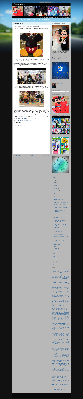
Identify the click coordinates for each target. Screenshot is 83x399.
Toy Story (57, 377)
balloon (60, 277)
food (63, 314)
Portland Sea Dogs (59, 356)
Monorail (59, 342)
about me (67, 270)
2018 (54, 256)
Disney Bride (66, 295)
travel (66, 377)
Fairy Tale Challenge (61, 311)
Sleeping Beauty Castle (56, 368)
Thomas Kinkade (55, 375)
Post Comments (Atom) (23, 158)
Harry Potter (62, 324)
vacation (59, 380)
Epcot (61, 309)
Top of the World (63, 376)
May (55, 196)
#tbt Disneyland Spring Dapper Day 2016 (61, 215)
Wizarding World (63, 388)
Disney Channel (59, 296)
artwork (53, 276)
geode (65, 317)
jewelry (56, 333)
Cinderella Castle (59, 288)
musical (53, 344)
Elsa (64, 308)
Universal (53, 380)
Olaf (60, 347)
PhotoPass (59, 353)
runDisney (55, 363)
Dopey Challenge (63, 305)
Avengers (67, 276)
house (58, 328)
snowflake (58, 369)
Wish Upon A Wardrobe (55, 388)
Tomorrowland (54, 376)
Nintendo (53, 347)
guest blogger (61, 320)
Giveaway (62, 318)
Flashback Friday (64, 313)
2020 (54, 253)
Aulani (56, 276)
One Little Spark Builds (60, 348)
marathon (53, 339)
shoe (55, 366)
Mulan (59, 343)
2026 (54, 177)
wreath (60, 389)
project (62, 357)
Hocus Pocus (54, 327)
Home (31, 155)
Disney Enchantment (61, 297)
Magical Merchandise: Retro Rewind (60, 207)
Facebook (55, 311)
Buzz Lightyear (59, 282)
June (55, 194)
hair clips (67, 320)
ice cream (67, 328)
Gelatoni (58, 317)
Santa (68, 363)
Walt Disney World (57, 384)
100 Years (55, 269)
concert (64, 289)
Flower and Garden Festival (57, 314)
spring (64, 370)
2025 (54, 179)
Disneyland (55, 303)
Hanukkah (61, 323)
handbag (53, 323)
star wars (55, 371)
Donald (58, 305)
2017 (54, 258)
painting (61, 350)
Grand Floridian (25, 120)
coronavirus (60, 291)
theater (61, 374)
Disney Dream (56, 297)
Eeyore (62, 308)
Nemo (66, 344)
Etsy (64, 309)
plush (53, 355)
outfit (68, 349)
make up (58, 338)
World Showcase (56, 389)
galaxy (66, 316)
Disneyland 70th (54, 304)
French (56, 316)
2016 (54, 259)
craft (57, 292)
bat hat (63, 277)
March (55, 246)
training (62, 377)
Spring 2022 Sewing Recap (59, 205)
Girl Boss (58, 318)
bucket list (54, 282)
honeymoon (21, 62)
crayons (60, 292)
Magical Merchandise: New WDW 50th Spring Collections (61, 238)
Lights (53, 335)
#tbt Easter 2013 (57, 227)
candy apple (54, 284)
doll (55, 305)
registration (53, 361)
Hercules (61, 325)
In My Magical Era (65, 329)
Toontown (57, 376)
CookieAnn (53, 291)
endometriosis (57, 309)
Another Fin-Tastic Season (58, 201)
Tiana (59, 375)
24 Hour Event (61, 269)
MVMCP (56, 344)
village (65, 381)
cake (63, 282)
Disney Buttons (54, 296)
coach (66, 288)
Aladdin (64, 272)
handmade (57, 323)
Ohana (58, 347)
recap (68, 360)
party (58, 351)
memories (67, 339)
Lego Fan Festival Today (58, 199)
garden (55, 317)
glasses (57, 319)
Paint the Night (57, 350)
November (56, 186)
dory (68, 305)
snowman (61, 369)
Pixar (58, 354)
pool (61, 355)
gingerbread (54, 318)
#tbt (52, 269)
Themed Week (66, 374)
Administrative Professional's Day (60, 204)
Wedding (59, 385)
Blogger (60, 395)
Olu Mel (62, 347)
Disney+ (62, 301)
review (60, 361)
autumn (64, 276)
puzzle (53, 359)
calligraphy (61, 283)
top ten (67, 376)
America (53, 273)
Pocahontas (58, 355)
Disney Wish (58, 301)
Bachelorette (56, 277)
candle (68, 283)
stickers (62, 371)
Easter (18, 120)
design (58, 295)
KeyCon (67, 333)
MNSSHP (53, 342)
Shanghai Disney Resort (61, 365)
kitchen (59, 334)
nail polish (59, 344)
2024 (54, 180)
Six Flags (58, 366)
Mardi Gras (57, 339)
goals (59, 319)
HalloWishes (67, 322)
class (64, 288)
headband (57, 325)
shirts (53, 366)
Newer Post (17, 155)
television (53, 374)
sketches (61, 366)
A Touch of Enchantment (59, 270)
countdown (54, 292)
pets (68, 351)
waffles (61, 383)
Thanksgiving (57, 374)
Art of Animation (66, 275)
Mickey (62, 341)
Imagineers (59, 329)
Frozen (58, 316)
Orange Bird (57, 349)
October (55, 188)
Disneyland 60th (64, 303)
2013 (54, 264)
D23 (68, 292)
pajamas (64, 350)
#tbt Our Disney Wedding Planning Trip (61, 202)
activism (59, 271)
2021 (54, 251)
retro (57, 361)
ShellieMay (67, 365)
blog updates (59, 279)
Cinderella (53, 288)
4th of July (66, 269)
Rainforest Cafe (55, 360)
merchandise (55, 341)
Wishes (60, 388)
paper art (67, 350)
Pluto (55, 355)
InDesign (54, 330)
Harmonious (57, 324)
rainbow (67, 359)
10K (58, 269)
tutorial (61, 378)
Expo (66, 309)
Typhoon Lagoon (66, 378)
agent (61, 272)
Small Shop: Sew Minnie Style (59, 233)
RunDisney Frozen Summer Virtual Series (61, 236)
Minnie (67, 341)
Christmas (60, 287)
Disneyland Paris (66, 304)
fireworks (59, 313)
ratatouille (64, 360)
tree (68, 377)
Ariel (63, 275)
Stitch (65, 371)
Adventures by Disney (55, 272)
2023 (54, 182)
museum (65, 343)
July (55, 193)
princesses (54, 357)
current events (64, 292)
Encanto (53, 309)
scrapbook (65, 364)
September (56, 190)
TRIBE (53, 378)
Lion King (56, 335)
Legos (64, 334)
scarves (53, 364)
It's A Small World (62, 332)
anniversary (60, 275)
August (55, 191)
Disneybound (66, 301)
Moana (57, 342)
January (55, 249)
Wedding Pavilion (65, 385)
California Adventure (56, 283)
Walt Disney (67, 383)
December (56, 185)
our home (65, 349)
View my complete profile (60, 84)
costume (67, 291)
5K (52, 270)
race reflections (62, 359)
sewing (55, 365)
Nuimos (56, 347)
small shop (62, 368)
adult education (65, 271)
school (61, 364)
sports (61, 370)
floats (68, 313)
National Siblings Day (58, 231)
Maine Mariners (54, 338)
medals (63, 339)
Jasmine (53, 333)
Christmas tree (66, 287)
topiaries (53, 377)
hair (64, 320)
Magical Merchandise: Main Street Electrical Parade (60, 221)
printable (58, 357)
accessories (54, 271)
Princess (67, 356)
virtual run (58, 383)
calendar (66, 282)
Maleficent (67, 338)
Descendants (54, 295)
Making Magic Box (63, 338)
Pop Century (64, 355)
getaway (68, 317)
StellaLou (59, 371)
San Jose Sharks (62, 363)
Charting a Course (57, 244)
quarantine (56, 359)
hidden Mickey (66, 325)
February (56, 248)
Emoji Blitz (67, 308)
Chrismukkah (54, 287)
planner (68, 354)
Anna (56, 275)
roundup (67, 361)
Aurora (58, 276)
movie (56, 343)
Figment (56, 313)
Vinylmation (54, 383)
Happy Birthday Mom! (58, 217)
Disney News (67, 297)
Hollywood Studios (65, 327)
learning (61, 334)
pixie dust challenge (63, 354)
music (68, 343)
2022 (54, 183)
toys (60, 377)
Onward (66, 348)
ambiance (67, 272)
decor (68, 293)
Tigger (62, 375)
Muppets (62, 343)
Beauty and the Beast (56, 278)
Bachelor (53, 277)
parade (53, 351)
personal (61, 351)
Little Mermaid (61, 335)
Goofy (62, 319)
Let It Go (67, 334)
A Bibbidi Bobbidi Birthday (58, 234)
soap (65, 369)
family (67, 311)
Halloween (61, 322)
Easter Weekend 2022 (58, 223)
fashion (57, 312)
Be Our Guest (66, 277)
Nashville (63, 344)
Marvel (60, 339)
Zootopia (63, 389)
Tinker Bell (67, 375)
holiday (59, 327)
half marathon (55, 322)
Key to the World (61, 333)
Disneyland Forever (60, 304)
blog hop (55, 279)
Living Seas (67, 335)
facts (57, 311)
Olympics (65, 347)
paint (53, 350)
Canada (65, 283)
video (30, 120)
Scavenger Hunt (57, 364)
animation (53, 275)
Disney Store (58, 300)
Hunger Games (62, 328)
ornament (61, 349)
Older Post (46, 155)
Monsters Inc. (64, 342)
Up (56, 380)
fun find (21, 120)
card (61, 284)
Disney (61, 295)
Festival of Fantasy (62, 312)
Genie (62, 317)
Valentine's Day (66, 380)
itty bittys (67, 332)
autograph (61, 276)
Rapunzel (60, 360)
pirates (64, 353)
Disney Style (63, 300)
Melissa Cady (60, 83)
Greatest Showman (55, 320)
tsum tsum (56, 378)
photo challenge (54, 353)
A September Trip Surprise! (59, 240)
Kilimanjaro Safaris (54, 334)
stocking (68, 371)
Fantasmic (53, 312)
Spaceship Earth (57, 370)
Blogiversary (64, 279)
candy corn (58, 284)
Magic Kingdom (55, 336)
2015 (54, 261)
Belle (61, 278)
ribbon (64, 361)
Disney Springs (54, 300)
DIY (53, 305)
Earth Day (55, 308)
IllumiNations (54, 329)
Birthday (64, 278)
